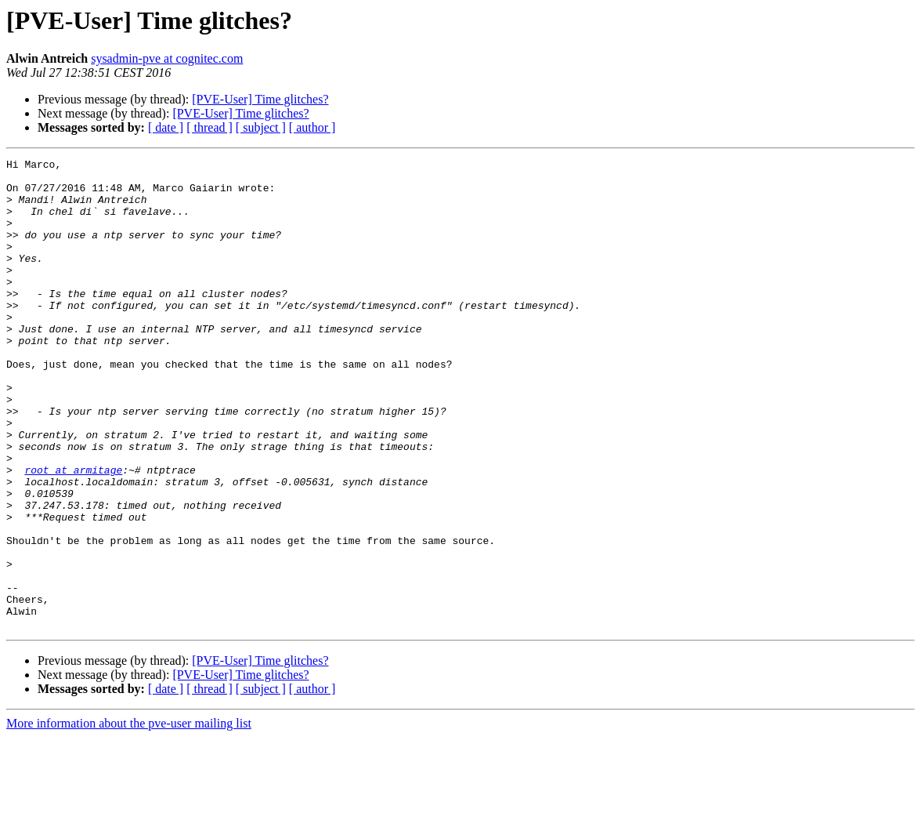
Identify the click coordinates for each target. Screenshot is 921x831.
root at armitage (73, 533)
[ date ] (165, 127)
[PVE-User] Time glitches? (260, 99)
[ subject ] (261, 127)
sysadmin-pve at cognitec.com (167, 58)
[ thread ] (209, 127)
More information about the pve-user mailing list (128, 817)
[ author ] (312, 127)
